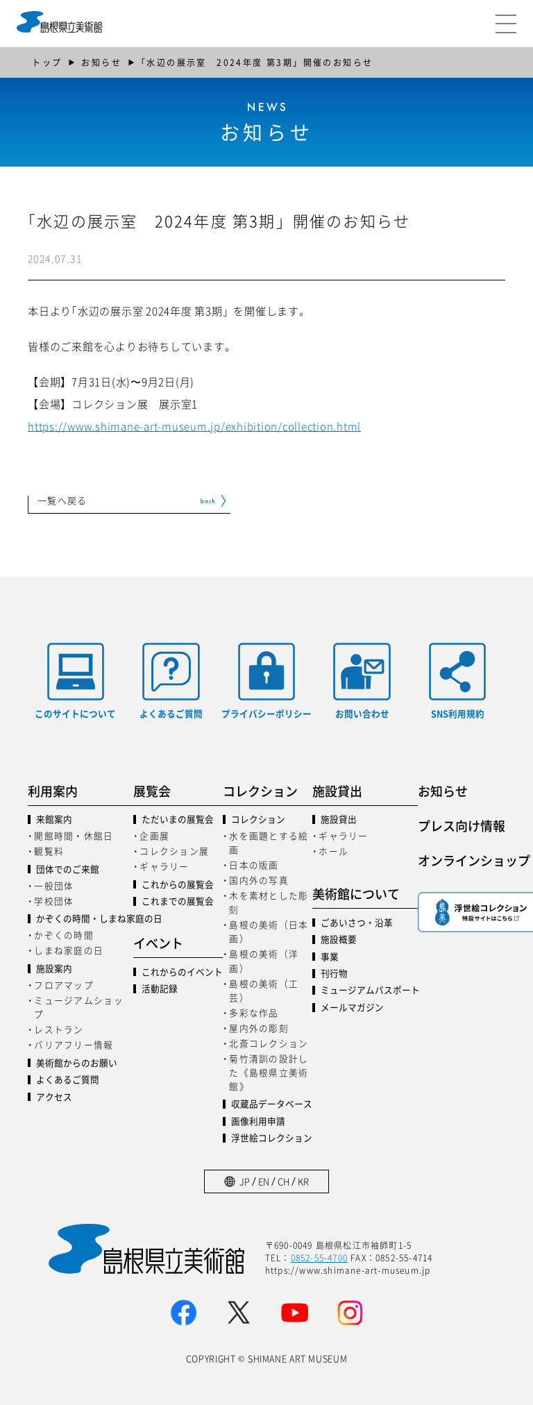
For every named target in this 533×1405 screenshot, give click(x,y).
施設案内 (54, 968)
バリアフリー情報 (73, 1044)
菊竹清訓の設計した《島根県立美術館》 (268, 1072)
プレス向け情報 (461, 825)
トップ (47, 62)
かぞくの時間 (64, 934)
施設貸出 (339, 819)
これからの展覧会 (178, 884)
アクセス (54, 1097)
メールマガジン (352, 1007)
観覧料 (49, 850)
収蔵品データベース (271, 1104)
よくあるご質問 (67, 1079)
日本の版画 (253, 864)
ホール (333, 850)
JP (244, 1181)
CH (283, 1181)
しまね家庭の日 (68, 950)
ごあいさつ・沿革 (357, 922)
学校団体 (54, 900)
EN (263, 1181)
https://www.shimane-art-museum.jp (348, 1270)
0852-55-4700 (319, 1257)
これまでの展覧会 (178, 901)
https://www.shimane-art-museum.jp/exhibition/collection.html (194, 426)
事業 (330, 956)
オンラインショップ (470, 860)
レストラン (58, 1029)
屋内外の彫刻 (259, 1027)
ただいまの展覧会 (178, 819)
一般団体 (54, 885)
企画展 (154, 835)
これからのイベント (182, 972)
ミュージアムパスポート (369, 990)
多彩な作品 (253, 1012)
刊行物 (334, 973)
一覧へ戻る (62, 501)
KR (303, 1181)
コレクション (258, 819)
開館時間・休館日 (73, 835)
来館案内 (54, 819)
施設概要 (339, 939)
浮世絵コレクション (271, 1138)
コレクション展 (174, 850)
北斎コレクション (268, 1043)
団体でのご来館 (67, 869)
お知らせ (101, 62)
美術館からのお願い (76, 1063)
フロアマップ (64, 984)
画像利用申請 (258, 1121)
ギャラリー (164, 866)
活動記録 (160, 988)
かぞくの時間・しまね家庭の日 (84, 918)
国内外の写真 (259, 879)
